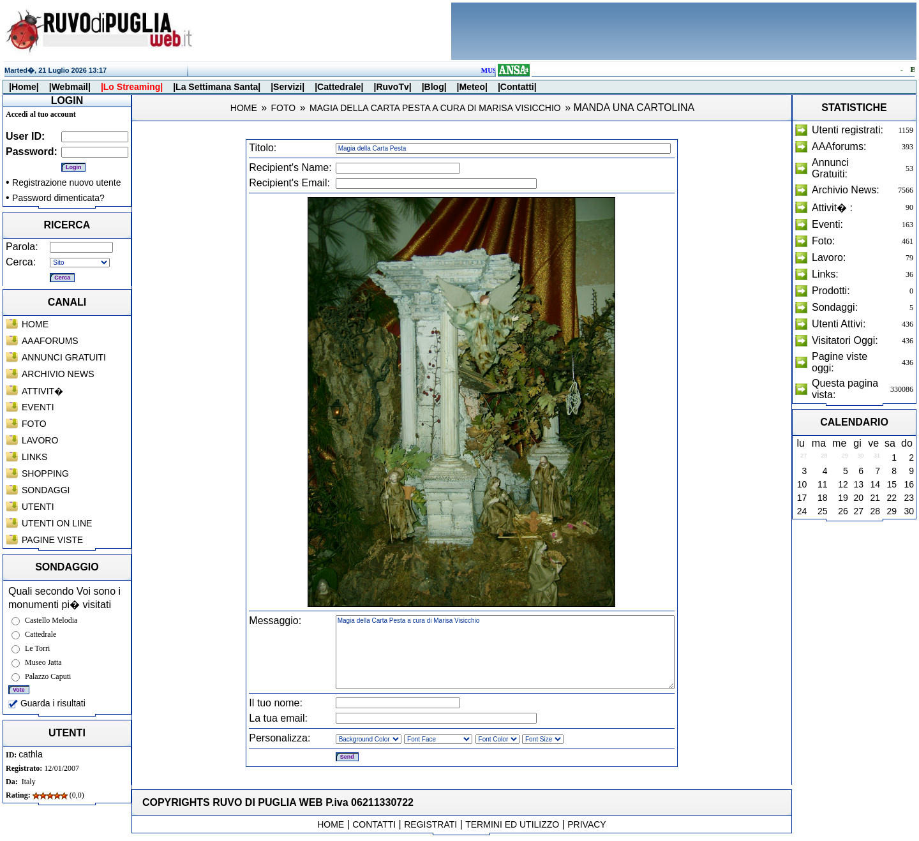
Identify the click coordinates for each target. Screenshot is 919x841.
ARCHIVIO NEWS (58, 374)
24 (802, 511)
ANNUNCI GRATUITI (64, 357)
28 (875, 511)
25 (823, 511)
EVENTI (38, 407)
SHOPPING (45, 473)
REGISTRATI (430, 824)
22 (891, 498)
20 (859, 498)
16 (909, 484)
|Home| (24, 87)
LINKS (34, 457)
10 (802, 484)
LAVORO (40, 440)
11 (823, 484)
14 (875, 484)
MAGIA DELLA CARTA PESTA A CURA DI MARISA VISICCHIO (435, 108)
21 (875, 498)
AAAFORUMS (50, 341)
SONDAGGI (46, 490)
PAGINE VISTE (52, 540)
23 (909, 498)
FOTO (34, 424)
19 (843, 498)
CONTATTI (374, 824)
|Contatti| (517, 87)
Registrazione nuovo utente (66, 182)
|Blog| (434, 87)
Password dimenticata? (58, 198)
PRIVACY (586, 824)
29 (891, 511)
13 (859, 484)
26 (843, 511)
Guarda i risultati (47, 703)
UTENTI (38, 507)
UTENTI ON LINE (57, 523)
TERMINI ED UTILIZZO (512, 824)
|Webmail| (70, 87)
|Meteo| (472, 87)
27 (859, 511)
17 (802, 498)
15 (891, 484)
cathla (30, 754)
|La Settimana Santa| (216, 87)
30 (909, 511)
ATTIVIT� (42, 391)
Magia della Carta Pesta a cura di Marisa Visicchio (505, 652)
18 (823, 498)
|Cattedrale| (339, 87)
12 (843, 484)
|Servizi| (287, 87)
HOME (35, 324)
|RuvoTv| (392, 87)
